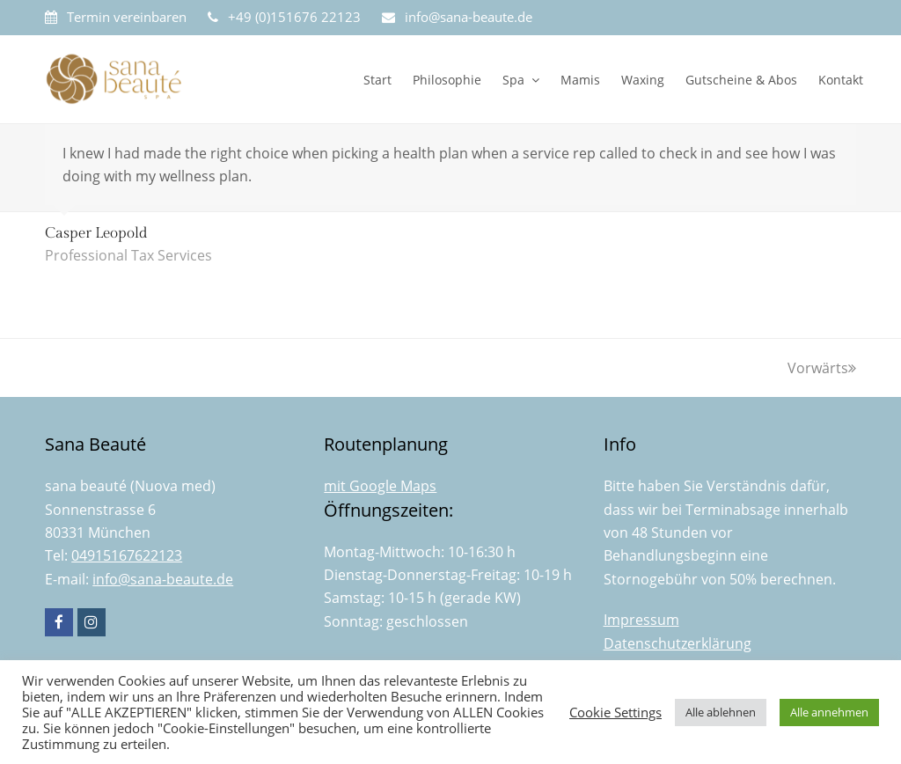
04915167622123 (126, 555)
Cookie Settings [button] (615, 712)
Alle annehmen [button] (829, 712)
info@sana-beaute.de (468, 17)
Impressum (641, 619)
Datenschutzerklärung (677, 643)
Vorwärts (821, 368)
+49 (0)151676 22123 (294, 17)
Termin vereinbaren (127, 17)
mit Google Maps (380, 486)
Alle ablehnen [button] (720, 712)
